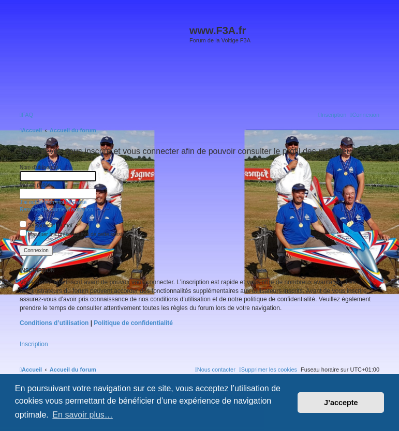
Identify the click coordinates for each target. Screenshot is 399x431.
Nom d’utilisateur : (40, 167)
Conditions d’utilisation (54, 323)
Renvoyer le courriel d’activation (56, 209)
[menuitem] (26, 115)
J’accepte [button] (341, 402)
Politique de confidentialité (133, 323)
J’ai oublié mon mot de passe (53, 202)
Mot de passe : (37, 185)
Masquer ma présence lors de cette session (74, 234)
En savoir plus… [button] (82, 414)
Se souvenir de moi (46, 225)
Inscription (34, 344)
